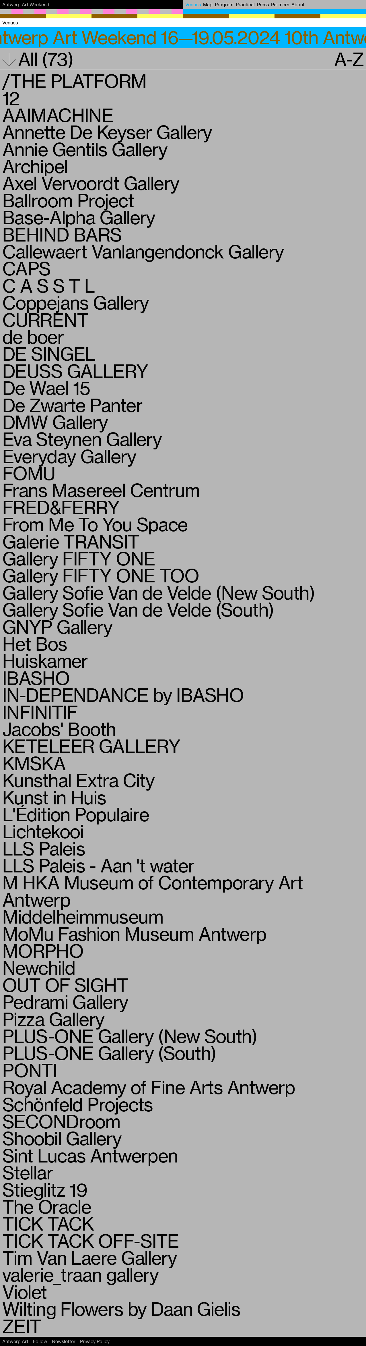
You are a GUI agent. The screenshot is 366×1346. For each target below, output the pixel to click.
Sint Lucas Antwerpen (90, 1155)
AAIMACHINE (57, 114)
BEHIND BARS (62, 234)
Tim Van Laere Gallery (89, 1257)
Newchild (38, 967)
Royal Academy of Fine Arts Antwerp (148, 1087)
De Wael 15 (46, 387)
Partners (280, 4)
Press (263, 4)
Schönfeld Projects (77, 1104)
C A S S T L (48, 285)
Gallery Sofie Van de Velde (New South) (158, 592)
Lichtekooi (42, 831)
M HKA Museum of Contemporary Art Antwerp (152, 891)
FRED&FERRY (60, 507)
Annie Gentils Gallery (84, 149)
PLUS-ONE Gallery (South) (109, 1052)
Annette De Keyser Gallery (107, 131)
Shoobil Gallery (62, 1138)
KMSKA (33, 763)
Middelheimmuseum (82, 916)
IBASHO (36, 677)
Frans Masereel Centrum (101, 490)
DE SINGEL (48, 353)
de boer (33, 336)
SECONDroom (61, 1121)
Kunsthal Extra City (78, 780)
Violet (24, 1291)
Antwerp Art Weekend (25, 4)
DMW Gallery (55, 421)
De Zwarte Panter (72, 405)
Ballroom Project (68, 200)
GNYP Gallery (57, 626)
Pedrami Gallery (65, 1001)
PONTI (29, 1070)
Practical (245, 4)
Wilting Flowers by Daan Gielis (121, 1308)
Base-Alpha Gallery (78, 217)
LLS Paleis (43, 848)
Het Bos (34, 643)
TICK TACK (48, 1223)
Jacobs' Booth (59, 728)
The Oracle (46, 1206)
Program (224, 4)
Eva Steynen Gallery (81, 438)
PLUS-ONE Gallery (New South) (129, 1035)
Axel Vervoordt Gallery (90, 183)
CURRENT (45, 319)
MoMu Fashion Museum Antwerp (134, 933)
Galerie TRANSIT (70, 541)
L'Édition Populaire (75, 814)
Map (208, 4)
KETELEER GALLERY (91, 745)
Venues (193, 4)
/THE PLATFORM (74, 80)
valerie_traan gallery (80, 1274)
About (298, 4)
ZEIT (21, 1326)
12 (11, 98)
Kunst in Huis (54, 797)
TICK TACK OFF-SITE (90, 1240)
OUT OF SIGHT (65, 984)
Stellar (27, 1172)
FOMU (28, 473)
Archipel (35, 166)
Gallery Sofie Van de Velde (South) (138, 609)
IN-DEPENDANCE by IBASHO (123, 694)
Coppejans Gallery (75, 302)
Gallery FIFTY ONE (78, 558)
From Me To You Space (95, 524)
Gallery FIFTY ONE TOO (100, 575)
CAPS (26, 268)
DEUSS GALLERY (75, 370)
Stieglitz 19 (44, 1189)
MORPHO (42, 950)
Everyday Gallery (69, 456)
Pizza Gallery (53, 1019)
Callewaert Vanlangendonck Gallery (143, 251)
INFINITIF (40, 712)
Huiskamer (45, 660)
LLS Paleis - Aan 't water (98, 865)
